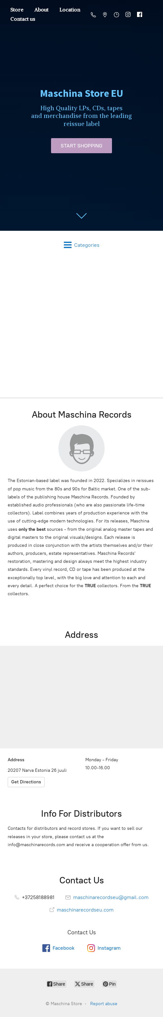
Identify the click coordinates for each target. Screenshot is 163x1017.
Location (69, 9)
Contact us (22, 19)
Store (16, 9)
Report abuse (103, 1003)
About (41, 9)
